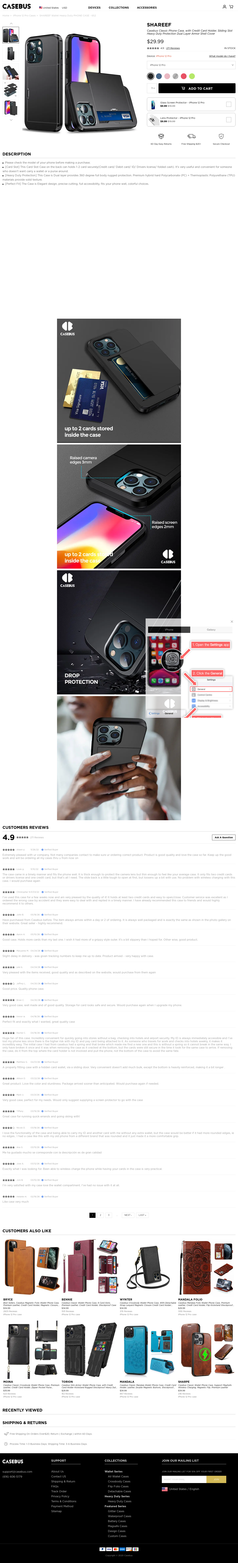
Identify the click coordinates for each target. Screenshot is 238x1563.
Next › (128, 1215)
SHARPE (184, 1381)
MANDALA (127, 1381)
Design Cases (116, 1531)
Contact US (58, 1476)
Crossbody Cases (119, 1481)
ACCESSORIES (147, 7)
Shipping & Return (63, 1481)
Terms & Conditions (63, 1501)
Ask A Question (224, 837)
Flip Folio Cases (118, 1486)
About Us (57, 1471)
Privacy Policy (60, 1496)
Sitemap (56, 1511)
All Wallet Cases (118, 1476)
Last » (142, 1215)
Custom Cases (117, 1536)
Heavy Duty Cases (119, 1501)
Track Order (59, 1491)
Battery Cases (117, 1521)
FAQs (55, 1486)
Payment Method (62, 1506)
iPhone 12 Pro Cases (24, 15)
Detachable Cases (119, 1491)
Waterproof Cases (119, 1516)
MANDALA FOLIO (190, 1299)
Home (5, 15)
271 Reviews (173, 48)
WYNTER (126, 1299)
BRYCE (8, 1299)
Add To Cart (197, 89)
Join (216, 1479)
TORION (67, 1381)
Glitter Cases (116, 1511)
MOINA (8, 1381)
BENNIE (67, 1299)
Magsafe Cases (117, 1526)
